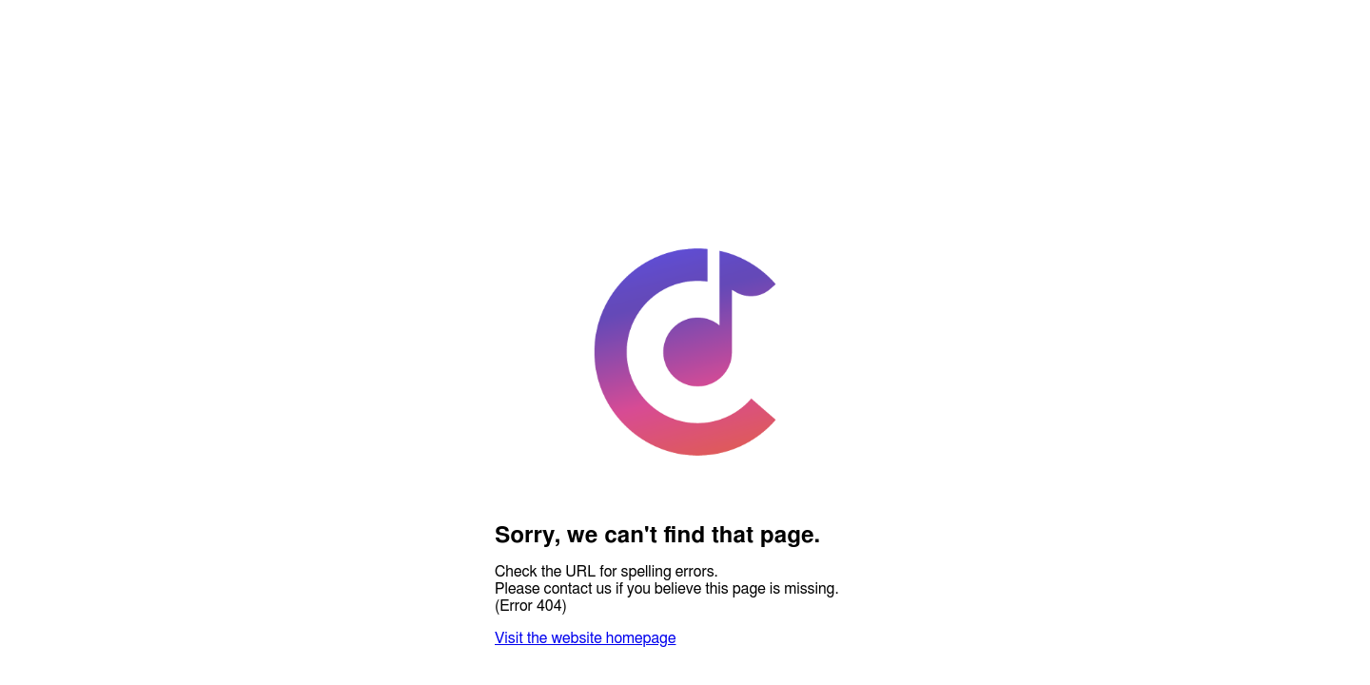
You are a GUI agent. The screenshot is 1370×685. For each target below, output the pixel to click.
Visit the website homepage (585, 638)
